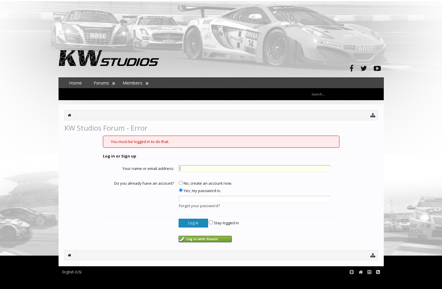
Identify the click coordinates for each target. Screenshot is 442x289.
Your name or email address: (148, 168)
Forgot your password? (199, 205)
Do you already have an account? (144, 183)
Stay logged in (224, 222)
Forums (101, 83)
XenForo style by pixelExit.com (174, 282)
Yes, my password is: (200, 190)
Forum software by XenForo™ (103, 282)
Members (133, 83)
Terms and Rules (369, 282)
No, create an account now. (205, 183)
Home (75, 83)
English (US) (71, 272)
